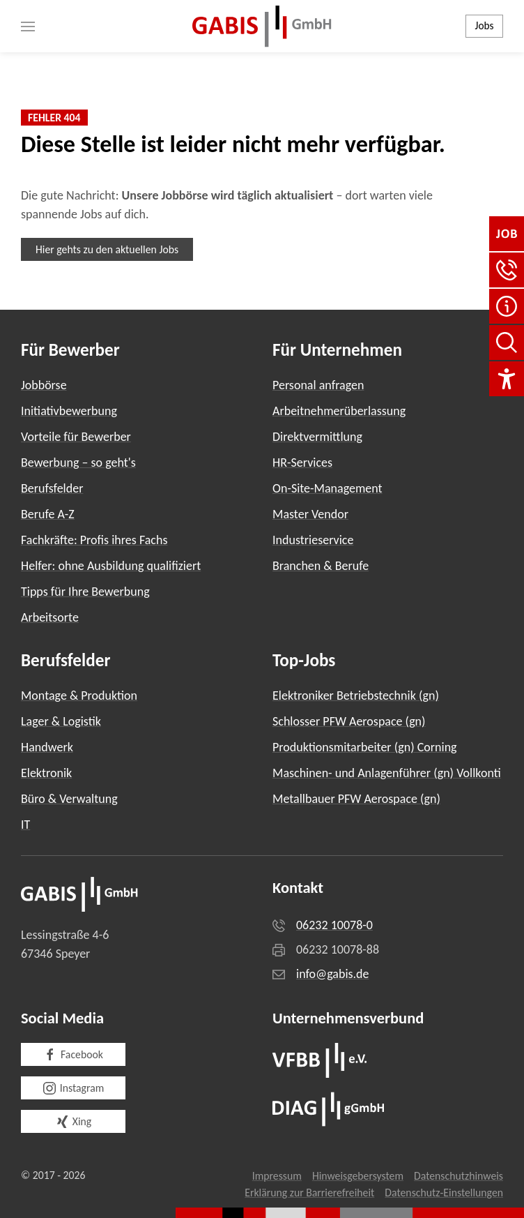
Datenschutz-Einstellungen (444, 1192)
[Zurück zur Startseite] (262, 26)
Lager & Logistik (61, 721)
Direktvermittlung (317, 436)
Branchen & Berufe (320, 565)
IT (25, 824)
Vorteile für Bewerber (76, 436)
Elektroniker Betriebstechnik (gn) (355, 695)
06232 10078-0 (334, 925)
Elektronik (46, 773)
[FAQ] (506, 306)
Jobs (484, 25)
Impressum (277, 1175)
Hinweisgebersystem (357, 1175)
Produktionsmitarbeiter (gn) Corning (364, 747)
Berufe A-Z (48, 514)
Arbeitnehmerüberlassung (339, 411)
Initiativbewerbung (69, 411)
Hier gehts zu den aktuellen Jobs (107, 249)
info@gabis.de (332, 974)
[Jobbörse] (506, 233)
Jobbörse (44, 385)
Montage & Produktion (79, 695)
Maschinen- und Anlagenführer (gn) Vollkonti (386, 773)
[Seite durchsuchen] (506, 342)
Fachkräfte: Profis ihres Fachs (94, 540)
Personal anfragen (318, 385)
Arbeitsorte (50, 617)
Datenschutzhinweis (458, 1175)
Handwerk (47, 747)
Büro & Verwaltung (69, 798)
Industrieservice (312, 540)
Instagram (74, 1088)
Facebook (73, 1055)
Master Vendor (310, 514)
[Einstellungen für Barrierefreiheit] (506, 378)
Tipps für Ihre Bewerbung (85, 591)
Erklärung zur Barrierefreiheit (309, 1192)
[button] (28, 26)
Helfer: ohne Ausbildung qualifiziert (111, 565)
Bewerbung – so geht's (78, 462)
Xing (73, 1122)
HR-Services (302, 462)
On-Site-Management (327, 488)
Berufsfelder (52, 488)
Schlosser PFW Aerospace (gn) (349, 721)
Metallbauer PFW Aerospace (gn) (356, 798)
